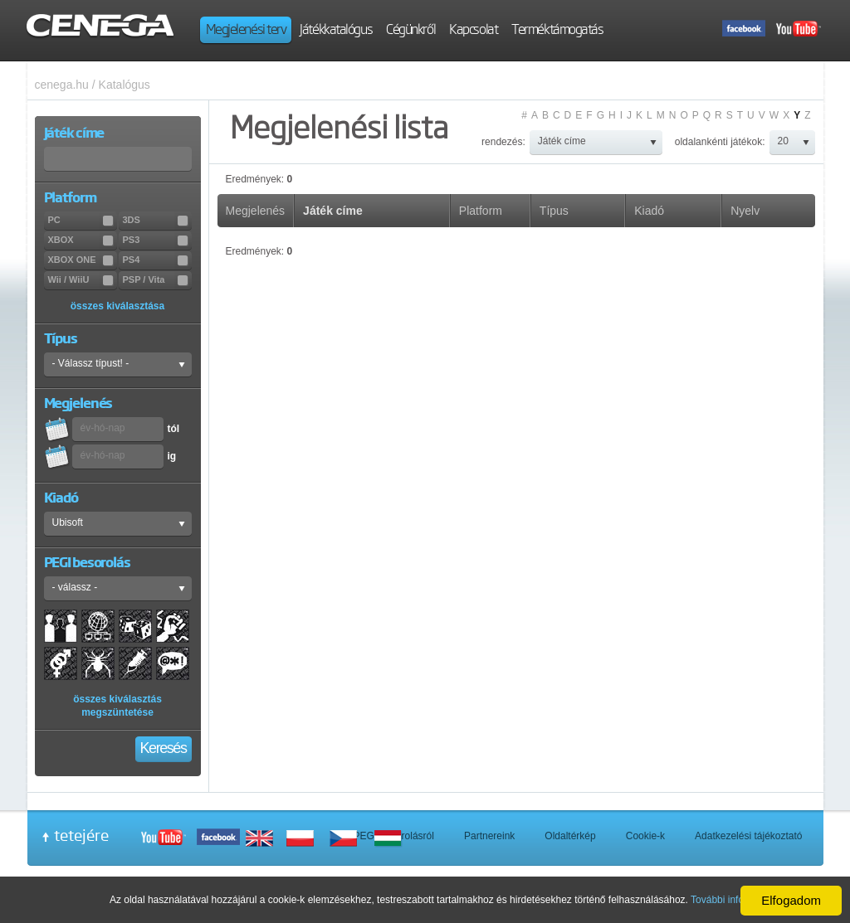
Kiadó (649, 210)
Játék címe (333, 210)
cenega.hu (62, 84)
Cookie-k (645, 836)
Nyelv (745, 210)
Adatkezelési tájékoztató (748, 836)
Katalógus (124, 84)
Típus (554, 210)
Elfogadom (791, 900)
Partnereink (489, 836)
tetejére (81, 835)
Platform (480, 210)
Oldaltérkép (570, 836)
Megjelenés (256, 210)
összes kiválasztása (117, 306)
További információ (732, 900)
